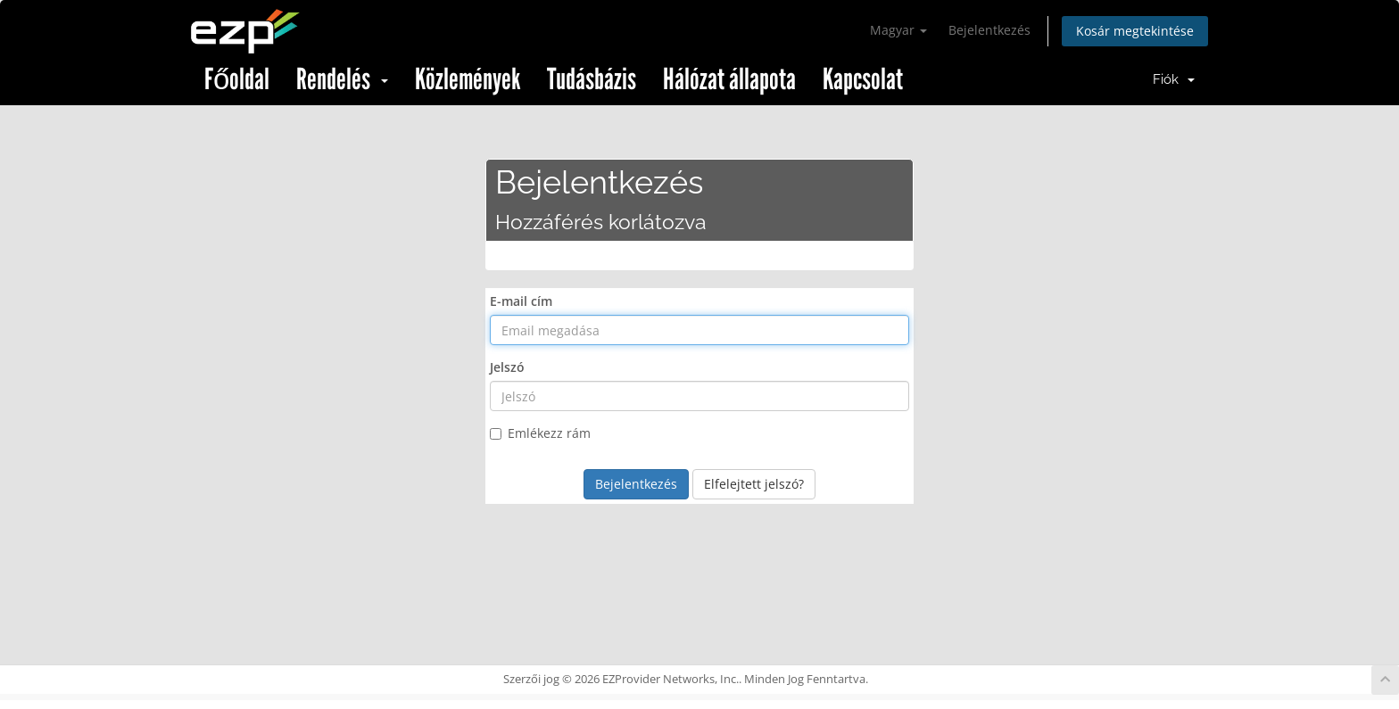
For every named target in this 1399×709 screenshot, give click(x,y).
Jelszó (507, 367)
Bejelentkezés (989, 29)
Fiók (1174, 79)
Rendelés (342, 79)
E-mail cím (521, 301)
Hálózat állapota (729, 79)
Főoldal (236, 79)
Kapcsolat (863, 79)
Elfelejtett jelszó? (754, 483)
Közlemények (467, 79)
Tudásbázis (591, 79)
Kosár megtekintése (1135, 30)
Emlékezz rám (540, 433)
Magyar (898, 29)
